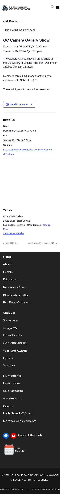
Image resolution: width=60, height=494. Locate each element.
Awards (22, 350)
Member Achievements (19, 421)
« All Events (10, 21)
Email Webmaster (12, 489)
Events (8, 272)
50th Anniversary (15, 342)
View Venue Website (13, 233)
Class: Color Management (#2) (41, 243)
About (7, 264)
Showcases (11, 320)
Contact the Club (30, 435)
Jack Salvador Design (45, 489)
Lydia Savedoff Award (18, 413)
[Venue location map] (30, 182)
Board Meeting (11, 243)
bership (15, 375)
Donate (8, 406)
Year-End (10, 350)
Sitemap (9, 365)
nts (19, 335)
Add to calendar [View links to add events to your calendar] (19, 104)
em (8, 375)
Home (7, 256)
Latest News (11, 383)
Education (10, 279)
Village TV (10, 328)
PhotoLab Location (16, 295)
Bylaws (8, 358)
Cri (5, 312)
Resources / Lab (14, 287)
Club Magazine (13, 390)
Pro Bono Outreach (17, 302)
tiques (11, 312)
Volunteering (12, 398)
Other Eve (10, 335)
